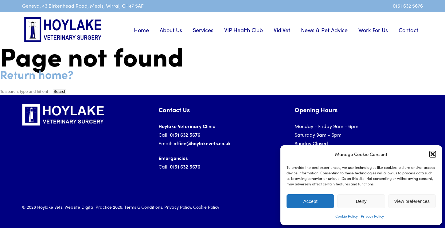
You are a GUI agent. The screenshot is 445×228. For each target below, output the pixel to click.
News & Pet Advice (324, 30)
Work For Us (373, 30)
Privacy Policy (372, 216)
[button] (433, 154)
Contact (408, 30)
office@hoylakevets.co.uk (202, 143)
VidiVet (282, 30)
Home (141, 30)
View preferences (412, 201)
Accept (310, 201)
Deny (361, 201)
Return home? (36, 74)
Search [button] (59, 91)
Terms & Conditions (143, 207)
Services (203, 30)
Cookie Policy (346, 216)
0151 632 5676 (408, 5)
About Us (171, 30)
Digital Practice (96, 207)
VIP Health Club (243, 30)
